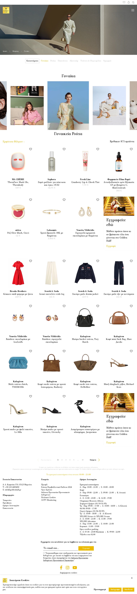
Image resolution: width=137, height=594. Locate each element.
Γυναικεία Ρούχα (68, 134)
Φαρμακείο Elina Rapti (118, 179)
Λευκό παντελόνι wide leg (51, 294)
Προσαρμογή (100, 590)
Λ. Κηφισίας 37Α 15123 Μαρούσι (18, 485)
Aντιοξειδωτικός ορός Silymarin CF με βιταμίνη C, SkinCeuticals (119, 185)
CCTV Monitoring (48, 500)
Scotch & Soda (52, 291)
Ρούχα (53, 61)
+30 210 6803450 (12, 487)
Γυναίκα (44, 61)
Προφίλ (44, 485)
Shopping (16, 51)
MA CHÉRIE (18, 179)
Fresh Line (85, 179)
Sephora (52, 179)
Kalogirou (85, 336)
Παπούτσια (63, 61)
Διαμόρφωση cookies (68, 573)
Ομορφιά (107, 61)
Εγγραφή (111, 246)
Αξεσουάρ (74, 61)
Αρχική (5, 51)
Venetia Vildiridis (85, 230)
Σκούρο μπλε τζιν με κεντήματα (119, 294)
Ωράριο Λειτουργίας (11, 506)
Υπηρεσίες (7, 500)
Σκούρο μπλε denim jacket (85, 294)
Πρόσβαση (7, 503)
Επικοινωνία (8, 508)
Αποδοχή (128, 590)
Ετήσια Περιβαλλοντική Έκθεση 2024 (56, 487)
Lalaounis (52, 230)
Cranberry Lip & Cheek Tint (85, 182)
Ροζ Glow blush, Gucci (18, 233)
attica (18, 230)
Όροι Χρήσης (46, 490)
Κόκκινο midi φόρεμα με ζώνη (18, 294)
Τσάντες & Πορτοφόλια (90, 61)
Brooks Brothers (18, 291)
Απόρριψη (115, 590)
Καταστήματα (32, 61)
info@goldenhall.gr (13, 490)
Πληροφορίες (8, 495)
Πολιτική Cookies (48, 498)
